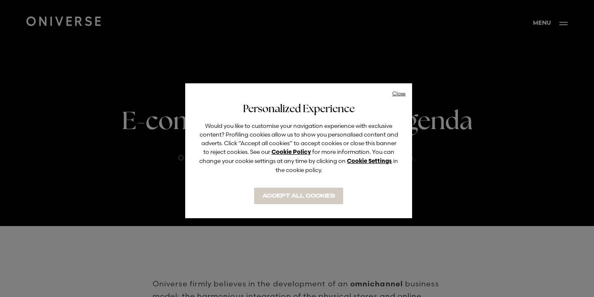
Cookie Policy (291, 152)
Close (399, 93)
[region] (298, 150)
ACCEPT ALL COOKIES (298, 196)
